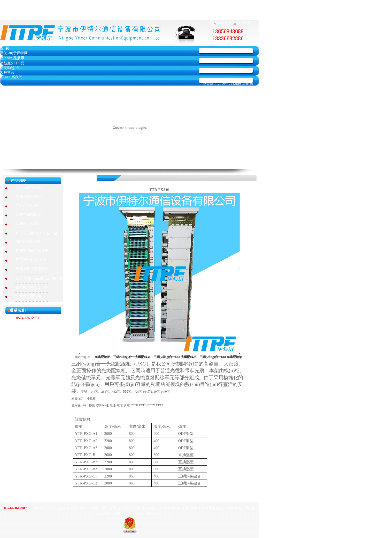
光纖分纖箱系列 (28, 196)
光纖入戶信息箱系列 (32, 269)
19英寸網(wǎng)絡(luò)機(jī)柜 (39, 278)
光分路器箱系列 (28, 205)
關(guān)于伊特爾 (14, 53)
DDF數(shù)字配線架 (32, 251)
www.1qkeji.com (40, 343)
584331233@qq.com (32, 349)
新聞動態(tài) (10, 68)
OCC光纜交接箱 (28, 187)
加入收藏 (243, 23)
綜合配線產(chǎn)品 (31, 287)
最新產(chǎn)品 (12, 63)
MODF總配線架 (28, 242)
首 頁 (4, 48)
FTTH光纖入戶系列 (31, 260)
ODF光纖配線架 (28, 214)
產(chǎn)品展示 (12, 58)
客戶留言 (7, 72)
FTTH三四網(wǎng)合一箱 (36, 233)
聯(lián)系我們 (11, 77)
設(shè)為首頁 (221, 23)
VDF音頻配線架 (28, 296)
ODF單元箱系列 (28, 224)
